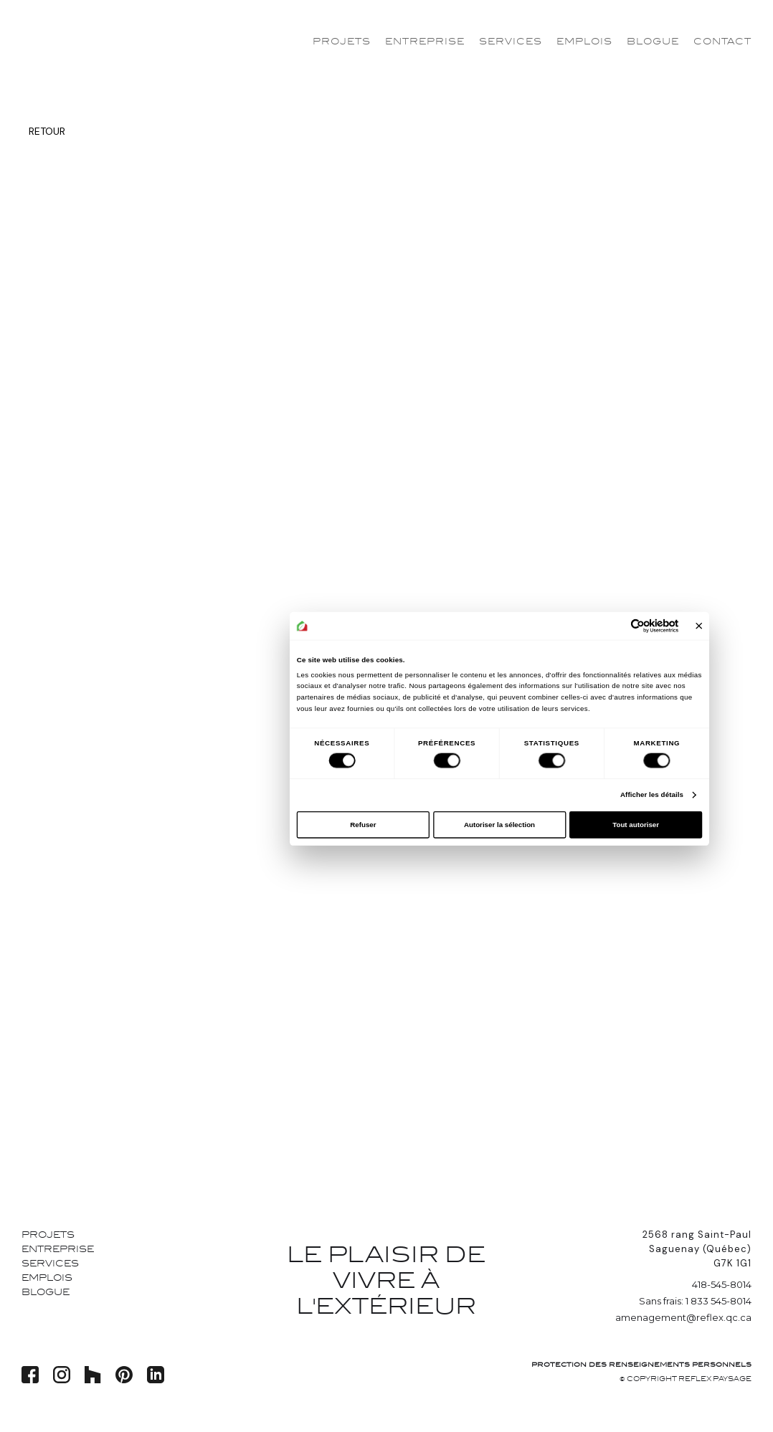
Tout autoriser (635, 825)
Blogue (653, 42)
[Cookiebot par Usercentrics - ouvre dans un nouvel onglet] (637, 626)
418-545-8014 (721, 1284)
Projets (342, 42)
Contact (722, 42)
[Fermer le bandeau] (699, 626)
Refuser (363, 825)
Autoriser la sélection (499, 825)
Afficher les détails (651, 795)
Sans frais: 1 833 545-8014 (695, 1301)
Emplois (584, 42)
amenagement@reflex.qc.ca (683, 1317)
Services (510, 42)
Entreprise (425, 42)
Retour (47, 131)
